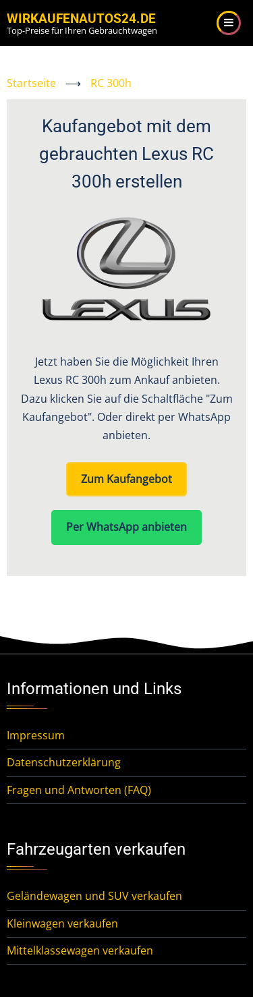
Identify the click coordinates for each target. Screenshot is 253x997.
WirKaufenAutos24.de (81, 18)
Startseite (31, 83)
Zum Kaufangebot (126, 479)
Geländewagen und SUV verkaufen (94, 895)
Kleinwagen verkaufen (62, 923)
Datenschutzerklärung (64, 762)
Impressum (36, 735)
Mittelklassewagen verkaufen (80, 950)
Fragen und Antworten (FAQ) (79, 789)
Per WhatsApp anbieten (126, 526)
